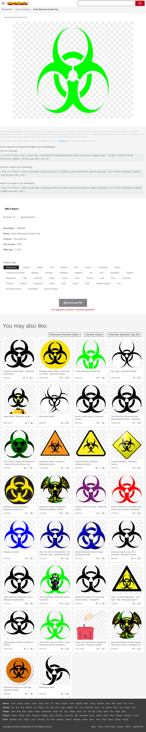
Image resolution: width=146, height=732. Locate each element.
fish (101, 273)
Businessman (46, 711)
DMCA (128, 727)
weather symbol (103, 283)
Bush (113, 703)
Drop (125, 703)
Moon (86, 703)
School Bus (69, 715)
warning (34, 273)
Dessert (26, 719)
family (30, 711)
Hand (124, 711)
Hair (84, 711)
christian (49, 273)
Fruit (47, 719)
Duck (57, 707)
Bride (24, 711)
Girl (89, 711)
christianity (102, 267)
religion (26, 267)
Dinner (92, 719)
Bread (110, 719)
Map (76, 715)
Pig (121, 707)
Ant (12, 707)
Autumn (20, 703)
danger (40, 267)
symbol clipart (93, 334)
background (11, 267)
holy (76, 267)
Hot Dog (125, 719)
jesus (77, 278)
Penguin (127, 707)
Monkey (109, 707)
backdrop (38, 278)
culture (52, 278)
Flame (57, 703)
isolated (129, 273)
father (99, 711)
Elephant (70, 707)
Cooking (117, 719)
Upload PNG (138, 727)
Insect (97, 707)
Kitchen (85, 719)
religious (79, 273)
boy (93, 711)
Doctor (55, 711)
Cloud (119, 703)
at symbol (126, 278)
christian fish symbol (15, 273)
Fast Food (40, 719)
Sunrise (92, 703)
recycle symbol (51, 289)
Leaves (27, 703)
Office (112, 715)
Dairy (20, 719)
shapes (23, 283)
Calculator (127, 715)
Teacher (22, 715)
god (51, 267)
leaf (119, 283)
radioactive (11, 278)
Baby (19, 711)
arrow (51, 283)
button (75, 283)
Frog (81, 707)
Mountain (100, 703)
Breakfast (13, 719)
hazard (88, 267)
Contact (120, 727)
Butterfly (29, 707)
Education (59, 715)
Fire (52, 703)
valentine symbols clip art (124, 334)
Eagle (63, 707)
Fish (76, 707)
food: (5, 719)
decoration (114, 273)
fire (91, 273)
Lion (102, 707)
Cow (47, 707)
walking (72, 711)
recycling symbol (13, 289)
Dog (51, 707)
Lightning (79, 703)
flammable (32, 289)
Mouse (115, 707)
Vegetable (76, 719)
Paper (106, 715)
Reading (45, 715)
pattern (117, 267)
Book (28, 715)
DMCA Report (11, 209)
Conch (40, 703)
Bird (22, 707)
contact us (63, 141)
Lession (136, 715)
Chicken (41, 707)
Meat (53, 719)
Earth (47, 703)
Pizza (98, 719)
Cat (34, 707)
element (9, 283)
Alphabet (119, 715)
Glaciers (65, 703)
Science (99, 715)
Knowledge (83, 715)
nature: (6, 703)
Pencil (51, 715)
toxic (113, 278)
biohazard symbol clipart (64, 334)
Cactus (34, 703)
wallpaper (64, 273)
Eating (104, 719)
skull (87, 283)
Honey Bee (89, 707)
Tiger (134, 707)
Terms (100, 727)
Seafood (68, 719)
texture (90, 278)
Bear (17, 707)
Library (91, 715)
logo (102, 278)
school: (6, 715)
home (79, 711)
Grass (71, 703)
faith (25, 278)
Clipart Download (22, 9)
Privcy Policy (110, 727)
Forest (131, 703)
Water (108, 703)
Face (111, 711)
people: (6, 711)
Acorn (13, 703)
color (63, 283)
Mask (13, 711)
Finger (117, 711)
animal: (6, 707)
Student (14, 715)
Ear (61, 711)
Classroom (36, 715)
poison (65, 278)
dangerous (38, 283)
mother (37, 711)
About (93, 727)
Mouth (106, 711)
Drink (33, 719)
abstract (64, 267)
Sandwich (60, 719)
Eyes (66, 711)
